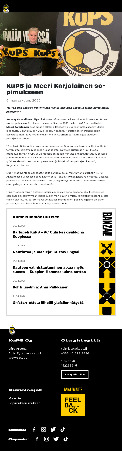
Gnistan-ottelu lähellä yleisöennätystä (48, 303)
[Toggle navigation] (117, 6)
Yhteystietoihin (75, 374)
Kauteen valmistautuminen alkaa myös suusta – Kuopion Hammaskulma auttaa (49, 269)
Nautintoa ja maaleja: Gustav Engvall (47, 252)
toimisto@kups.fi (74, 348)
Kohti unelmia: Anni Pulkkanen (40, 287)
